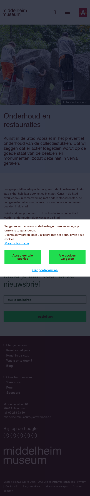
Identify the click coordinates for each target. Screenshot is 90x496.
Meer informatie (16, 243)
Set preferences (45, 270)
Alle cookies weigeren (67, 257)
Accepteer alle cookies (22, 257)
